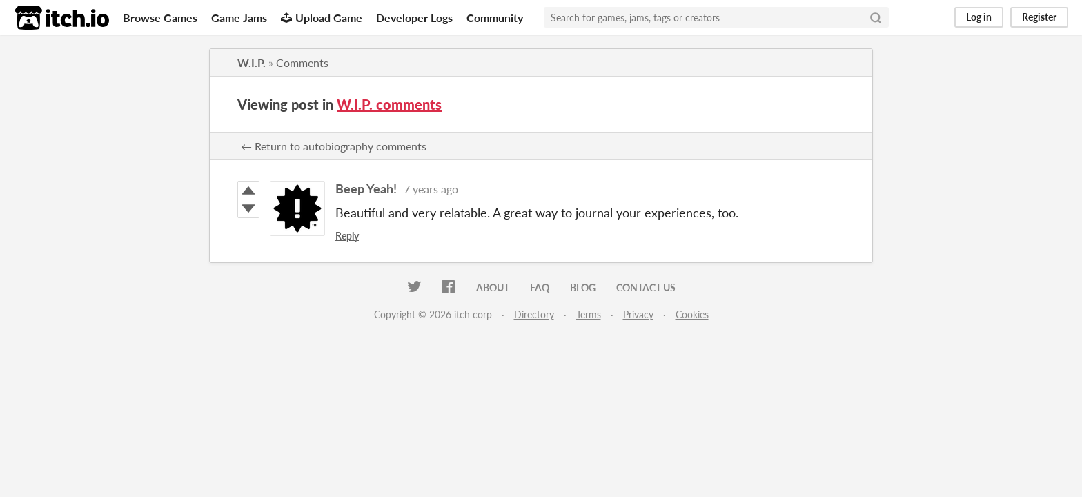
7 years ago (431, 188)
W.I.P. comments (389, 104)
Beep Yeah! (366, 188)
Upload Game (321, 17)
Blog (583, 287)
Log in (979, 17)
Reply (347, 236)
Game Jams (239, 17)
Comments (302, 62)
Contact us (646, 287)
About (492, 287)
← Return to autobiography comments (333, 146)
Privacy (638, 314)
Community (494, 17)
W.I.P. (251, 62)
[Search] (876, 17)
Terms (588, 314)
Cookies (692, 314)
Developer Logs (414, 17)
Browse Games (160, 17)
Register (1039, 17)
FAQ (539, 287)
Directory (534, 314)
